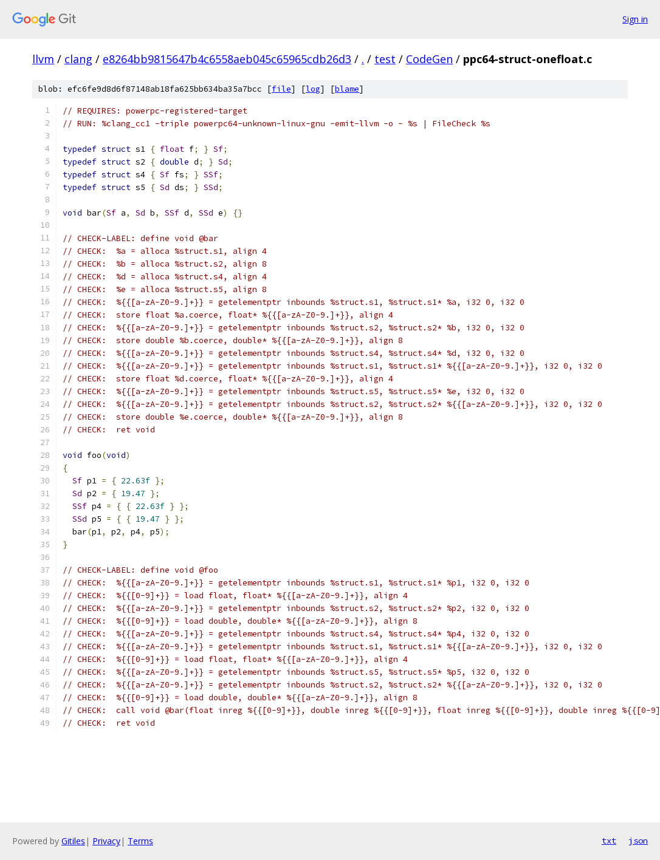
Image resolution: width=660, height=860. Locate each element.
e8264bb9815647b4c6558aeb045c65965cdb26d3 (227, 59)
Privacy (106, 841)
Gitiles (73, 841)
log (313, 89)
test (385, 59)
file (281, 89)
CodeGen (429, 59)
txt (609, 840)
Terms (140, 841)
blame (347, 89)
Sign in (635, 19)
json (638, 840)
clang (78, 59)
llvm (43, 59)
